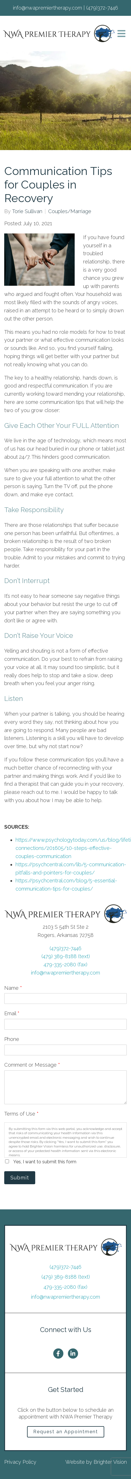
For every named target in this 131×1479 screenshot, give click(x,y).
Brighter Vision (110, 1462)
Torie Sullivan (27, 211)
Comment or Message (32, 1065)
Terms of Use (21, 1114)
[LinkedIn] (73, 1353)
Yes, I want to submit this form (44, 1161)
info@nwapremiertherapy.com (65, 973)
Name (13, 988)
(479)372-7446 (65, 948)
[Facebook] (58, 1353)
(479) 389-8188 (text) (65, 956)
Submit (19, 1178)
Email (11, 1013)
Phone (11, 1039)
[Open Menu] (121, 33)
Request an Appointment (65, 1431)
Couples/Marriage (69, 211)
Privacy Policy (20, 1462)
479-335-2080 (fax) (65, 964)
